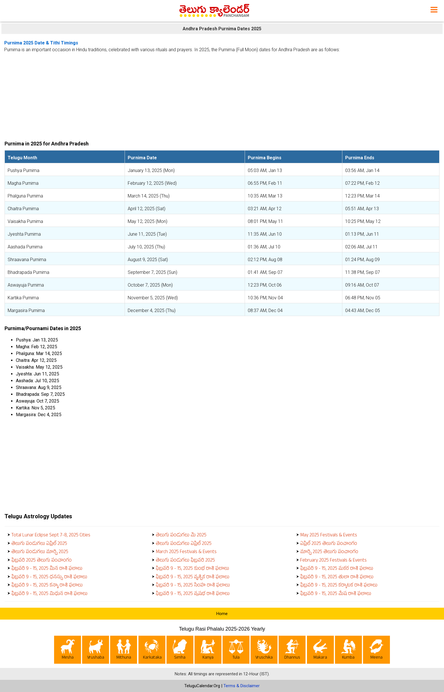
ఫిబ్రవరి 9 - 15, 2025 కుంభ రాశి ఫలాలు (192, 569)
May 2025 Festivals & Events (328, 535)
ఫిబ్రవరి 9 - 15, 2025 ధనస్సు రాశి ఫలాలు (49, 577)
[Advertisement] (222, 94)
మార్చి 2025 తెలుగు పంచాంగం (329, 552)
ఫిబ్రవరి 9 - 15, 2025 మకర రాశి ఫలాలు (336, 569)
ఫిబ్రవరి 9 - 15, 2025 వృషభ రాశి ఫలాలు (193, 594)
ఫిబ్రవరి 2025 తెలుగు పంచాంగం (41, 560)
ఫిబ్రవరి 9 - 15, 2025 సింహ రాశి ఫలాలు (193, 585)
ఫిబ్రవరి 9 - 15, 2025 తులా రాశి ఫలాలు (336, 577)
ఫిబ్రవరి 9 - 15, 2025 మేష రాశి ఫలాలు (335, 594)
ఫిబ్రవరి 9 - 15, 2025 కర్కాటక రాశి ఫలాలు (338, 585)
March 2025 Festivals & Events (186, 552)
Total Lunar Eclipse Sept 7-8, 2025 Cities (50, 535)
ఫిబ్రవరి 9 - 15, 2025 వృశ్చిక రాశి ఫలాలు (192, 577)
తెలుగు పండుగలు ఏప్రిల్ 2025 (39, 544)
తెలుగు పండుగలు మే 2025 (181, 535)
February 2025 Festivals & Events (333, 560)
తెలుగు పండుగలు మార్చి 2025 (39, 552)
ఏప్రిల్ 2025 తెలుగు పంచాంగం (328, 544)
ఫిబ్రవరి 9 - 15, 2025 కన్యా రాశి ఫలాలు (47, 585)
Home (222, 613)
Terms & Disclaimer (241, 685)
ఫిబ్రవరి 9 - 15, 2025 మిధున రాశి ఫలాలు (49, 594)
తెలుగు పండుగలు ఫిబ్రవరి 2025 (185, 560)
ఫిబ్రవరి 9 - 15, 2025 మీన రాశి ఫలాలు (46, 569)
